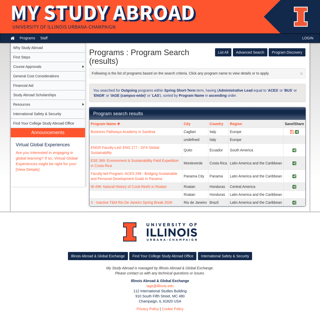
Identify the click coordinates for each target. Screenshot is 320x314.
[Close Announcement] (301, 73)
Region (236, 124)
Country (216, 124)
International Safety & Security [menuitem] (37, 114)
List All (223, 52)
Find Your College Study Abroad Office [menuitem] (43, 123)
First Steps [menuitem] (21, 57)
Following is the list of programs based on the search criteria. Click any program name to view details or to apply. (197, 73)
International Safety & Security (225, 256)
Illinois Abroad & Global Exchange (98, 256)
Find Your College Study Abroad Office (162, 256)
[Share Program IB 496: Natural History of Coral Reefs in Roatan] (294, 187)
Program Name (105, 124)
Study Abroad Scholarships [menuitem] (34, 95)
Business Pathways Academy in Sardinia (123, 132)
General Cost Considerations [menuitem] (36, 76)
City (187, 124)
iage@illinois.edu (159, 286)
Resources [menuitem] (21, 104)
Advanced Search (250, 52)
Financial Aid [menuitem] (23, 85)
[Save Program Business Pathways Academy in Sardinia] (292, 132)
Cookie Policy (172, 309)
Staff (44, 38)
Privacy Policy (148, 309)
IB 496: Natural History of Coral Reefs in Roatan (129, 187)
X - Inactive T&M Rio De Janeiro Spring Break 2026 (131, 202)
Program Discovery (287, 52)
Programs (27, 38)
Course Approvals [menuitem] (27, 67)
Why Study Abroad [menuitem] (28, 48)
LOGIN (307, 38)
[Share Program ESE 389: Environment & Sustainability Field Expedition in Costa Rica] (294, 163)
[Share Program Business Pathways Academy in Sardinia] (297, 132)
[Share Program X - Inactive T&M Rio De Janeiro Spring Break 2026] (294, 202)
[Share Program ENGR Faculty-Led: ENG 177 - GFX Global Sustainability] (294, 150)
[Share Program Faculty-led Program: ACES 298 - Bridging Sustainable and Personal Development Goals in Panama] (294, 176)
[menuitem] (48, 157)
